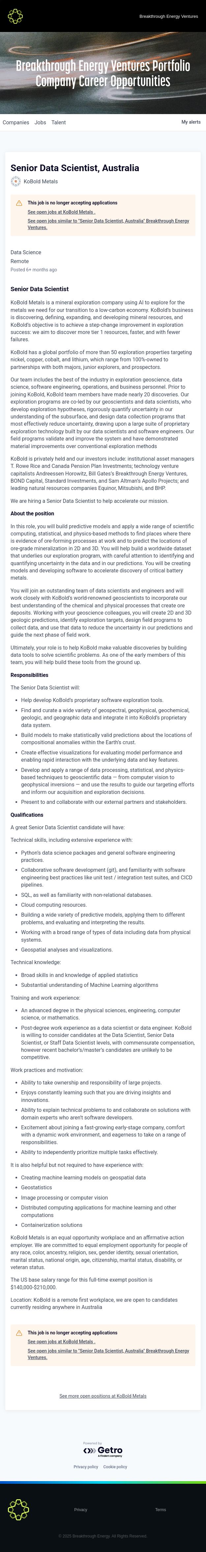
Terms (160, 1509)
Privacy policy (86, 1467)
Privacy (80, 1509)
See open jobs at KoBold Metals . (62, 212)
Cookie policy (115, 1467)
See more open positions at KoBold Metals (103, 1396)
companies (16, 122)
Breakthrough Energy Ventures (168, 16)
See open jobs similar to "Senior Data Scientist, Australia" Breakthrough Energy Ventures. (108, 224)
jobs (40, 122)
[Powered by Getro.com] (103, 1450)
